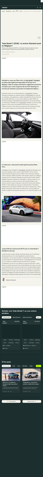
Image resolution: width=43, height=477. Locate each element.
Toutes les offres (6, 319)
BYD (8, 393)
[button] (11, 324)
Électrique (25, 367)
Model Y (17, 11)
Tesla (13, 11)
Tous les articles (6, 367)
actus (21, 11)
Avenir (29, 393)
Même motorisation (27, 319)
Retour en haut (32, 403)
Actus (19, 367)
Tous (38, 319)
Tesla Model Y (22, 170)
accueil (3, 11)
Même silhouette (16, 319)
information (8, 11)
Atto (11, 393)
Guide (31, 367)
